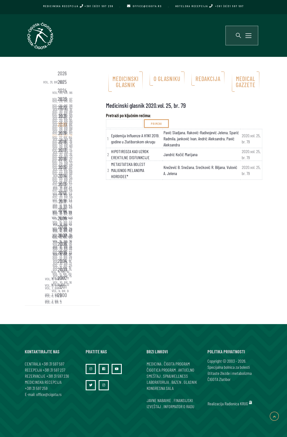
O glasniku (167, 78)
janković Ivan (186, 138)
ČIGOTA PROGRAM (177, 363)
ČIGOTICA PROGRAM (161, 369)
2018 (62, 141)
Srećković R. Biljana (210, 167)
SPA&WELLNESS (175, 376)
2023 (62, 99)
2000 (62, 295)
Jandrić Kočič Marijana (180, 154)
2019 (62, 133)
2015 (62, 167)
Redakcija (207, 78)
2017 (62, 150)
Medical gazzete (245, 81)
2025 (62, 82)
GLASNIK (190, 382)
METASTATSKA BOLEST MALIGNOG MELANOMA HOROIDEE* (128, 170)
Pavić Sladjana (174, 132)
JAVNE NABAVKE (159, 400)
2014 (62, 175)
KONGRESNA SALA (160, 388)
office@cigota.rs (147, 6)
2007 (62, 235)
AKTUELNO (186, 369)
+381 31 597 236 (57, 376)
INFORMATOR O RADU (178, 406)
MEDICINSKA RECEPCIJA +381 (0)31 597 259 (78, 6)
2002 (62, 278)
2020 (62, 124)
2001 (62, 286)
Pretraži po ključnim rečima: (128, 115)
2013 (62, 184)
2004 (62, 261)
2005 (62, 252)
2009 (62, 218)
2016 (62, 158)
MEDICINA (154, 363)
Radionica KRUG (236, 403)
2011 (62, 201)
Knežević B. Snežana (178, 167)
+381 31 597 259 (36, 388)
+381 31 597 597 (53, 363)
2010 (62, 210)
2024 (62, 90)
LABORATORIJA (158, 382)
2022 (62, 107)
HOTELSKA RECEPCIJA (209, 6)
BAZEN (176, 382)
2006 (62, 244)
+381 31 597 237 (54, 369)
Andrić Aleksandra (211, 138)
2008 (62, 227)
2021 (62, 116)
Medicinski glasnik (125, 81)
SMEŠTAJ (154, 376)
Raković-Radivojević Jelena (207, 132)
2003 (62, 269)
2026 (62, 73)
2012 (62, 192)
